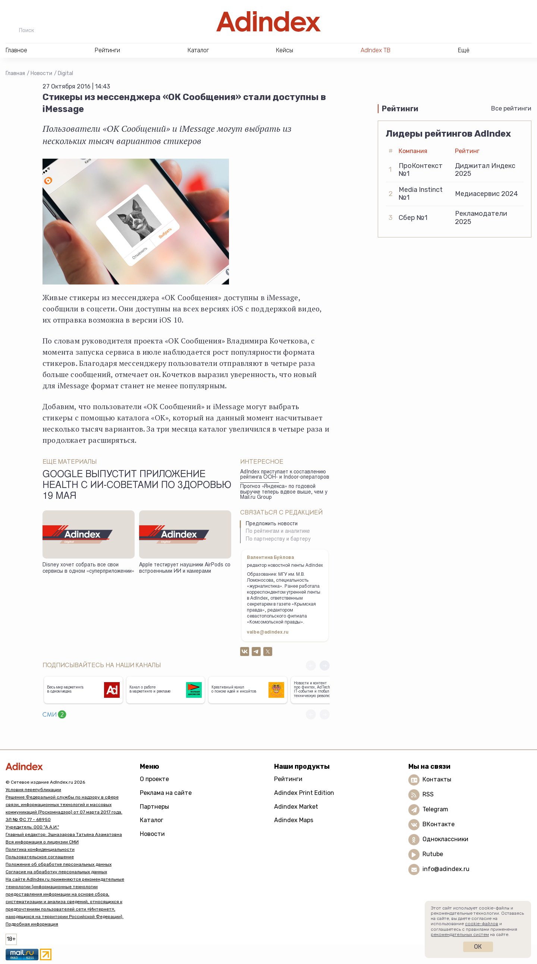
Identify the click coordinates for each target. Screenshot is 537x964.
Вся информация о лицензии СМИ (42, 842)
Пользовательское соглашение (40, 856)
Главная (15, 73)
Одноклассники (445, 839)
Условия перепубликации (33, 789)
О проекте (154, 779)
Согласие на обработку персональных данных (56, 871)
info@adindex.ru (446, 869)
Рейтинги (288, 779)
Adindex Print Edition (304, 792)
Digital (65, 73)
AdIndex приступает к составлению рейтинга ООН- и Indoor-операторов (284, 475)
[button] (325, 665)
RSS (428, 794)
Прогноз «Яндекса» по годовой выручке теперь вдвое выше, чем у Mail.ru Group (283, 492)
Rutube (433, 854)
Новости (41, 73)
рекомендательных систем (460, 934)
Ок (478, 946)
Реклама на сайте (166, 792)
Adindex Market (296, 806)
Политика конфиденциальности (40, 849)
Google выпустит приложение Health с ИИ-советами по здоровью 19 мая (137, 486)
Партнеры (154, 806)
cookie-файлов (481, 923)
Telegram (435, 809)
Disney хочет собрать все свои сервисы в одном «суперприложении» (88, 568)
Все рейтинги (511, 108)
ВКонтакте (439, 824)
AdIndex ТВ (375, 50)
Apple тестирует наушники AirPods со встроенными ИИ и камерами (184, 568)
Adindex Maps (293, 820)
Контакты (437, 779)
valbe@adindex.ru (268, 632)
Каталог (151, 820)
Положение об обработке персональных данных (59, 864)
